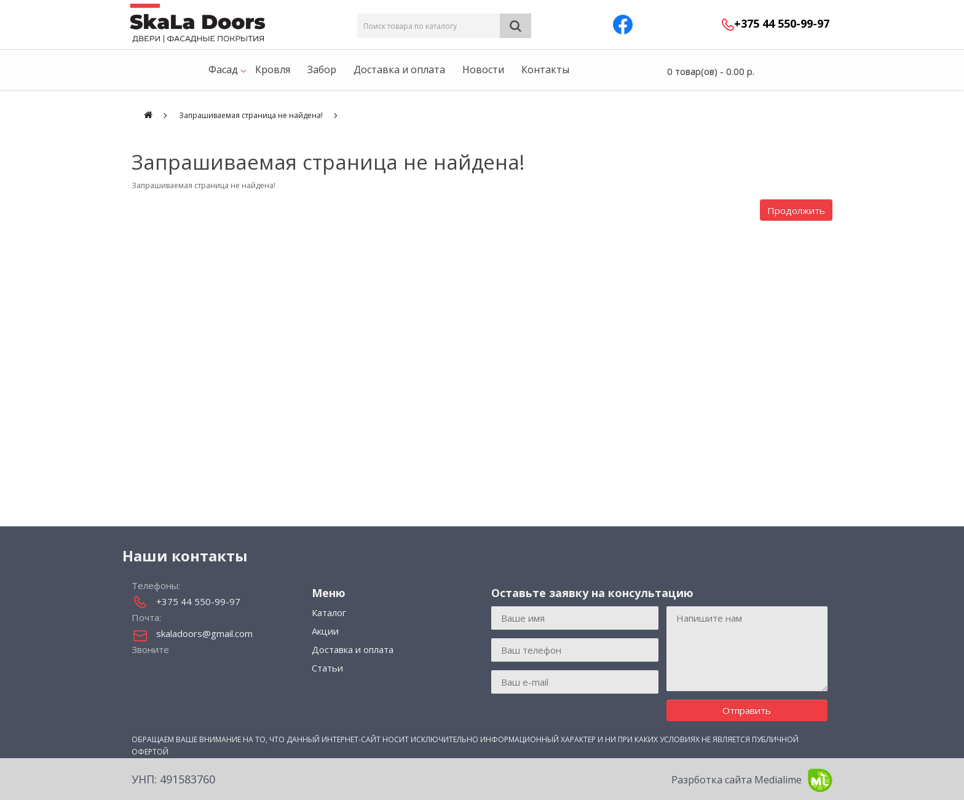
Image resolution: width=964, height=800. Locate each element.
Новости (483, 69)
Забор (321, 69)
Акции (325, 631)
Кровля (272, 69)
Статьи (327, 668)
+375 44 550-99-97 (781, 23)
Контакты (545, 69)
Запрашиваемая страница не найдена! (251, 115)
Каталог (329, 612)
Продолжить (796, 210)
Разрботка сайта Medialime (751, 781)
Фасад (223, 69)
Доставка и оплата (399, 69)
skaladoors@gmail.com (204, 633)
